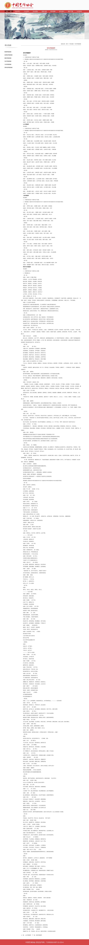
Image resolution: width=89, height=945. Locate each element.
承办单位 (61, 11)
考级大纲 (44, 11)
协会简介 (17, 11)
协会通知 (35, 11)
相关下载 (70, 11)
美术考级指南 (78, 43)
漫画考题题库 (39, 934)
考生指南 (52, 11)
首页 (67, 43)
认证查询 (79, 11)
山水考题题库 (28, 934)
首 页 (8, 11)
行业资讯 (26, 11)
